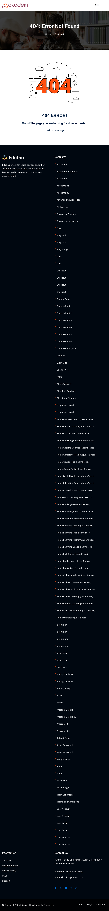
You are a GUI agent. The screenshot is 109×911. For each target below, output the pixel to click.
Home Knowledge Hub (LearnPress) (75, 511)
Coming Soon (63, 298)
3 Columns (62, 178)
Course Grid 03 (64, 320)
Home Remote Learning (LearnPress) (75, 603)
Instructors (62, 638)
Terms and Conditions (68, 801)
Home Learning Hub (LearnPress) (73, 532)
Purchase (100, 904)
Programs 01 (63, 723)
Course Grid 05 (64, 334)
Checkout (61, 270)
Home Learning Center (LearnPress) (75, 525)
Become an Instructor (68, 221)
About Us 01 (63, 185)
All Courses (62, 206)
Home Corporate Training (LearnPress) (76, 454)
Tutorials (6, 860)
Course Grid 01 (64, 306)
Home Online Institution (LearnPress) (76, 589)
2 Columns (62, 164)
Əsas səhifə (63, 369)
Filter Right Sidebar (66, 398)
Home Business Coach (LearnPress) (75, 419)
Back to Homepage (54, 130)
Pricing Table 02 (65, 681)
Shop (59, 766)
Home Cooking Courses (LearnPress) (75, 447)
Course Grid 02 (64, 313)
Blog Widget (63, 249)
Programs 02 (63, 730)
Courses (61, 355)
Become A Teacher (66, 213)
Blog (59, 228)
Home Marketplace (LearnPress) (73, 560)
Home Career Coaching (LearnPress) (75, 426)
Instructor (62, 624)
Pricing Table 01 (65, 674)
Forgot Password (65, 405)
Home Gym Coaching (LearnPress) (74, 497)
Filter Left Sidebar (66, 390)
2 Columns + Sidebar (67, 171)
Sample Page (63, 759)
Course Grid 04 (64, 327)
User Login (62, 822)
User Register (64, 837)
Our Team (62, 667)
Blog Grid (61, 235)
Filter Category (64, 384)
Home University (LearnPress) (72, 617)
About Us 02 (63, 192)
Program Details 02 (66, 716)
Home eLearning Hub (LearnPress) (74, 490)
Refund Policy (63, 737)
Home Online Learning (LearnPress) (75, 596)
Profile (60, 695)
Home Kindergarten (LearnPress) (73, 504)
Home (48, 34)
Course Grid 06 (64, 341)
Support (6, 880)
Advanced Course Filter (68, 199)
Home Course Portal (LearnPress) (74, 468)
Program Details (65, 709)
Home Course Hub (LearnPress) (73, 461)
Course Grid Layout (66, 348)
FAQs (59, 376)
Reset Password (65, 745)
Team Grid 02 (64, 780)
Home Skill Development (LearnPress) (76, 610)
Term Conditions (65, 794)
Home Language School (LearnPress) (75, 518)
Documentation (10, 865)
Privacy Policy (64, 688)
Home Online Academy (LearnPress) (75, 575)
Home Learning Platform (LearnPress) (76, 539)
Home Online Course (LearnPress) (74, 582)
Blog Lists (61, 242)
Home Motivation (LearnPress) (72, 568)
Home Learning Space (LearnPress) (75, 546)
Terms (80, 904)
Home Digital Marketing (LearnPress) (75, 475)
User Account (63, 808)
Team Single (63, 787)
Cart (59, 256)
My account (62, 653)
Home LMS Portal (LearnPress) (72, 553)
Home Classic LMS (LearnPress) (73, 433)
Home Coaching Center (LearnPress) (75, 440)
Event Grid (62, 362)
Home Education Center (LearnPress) (75, 483)
